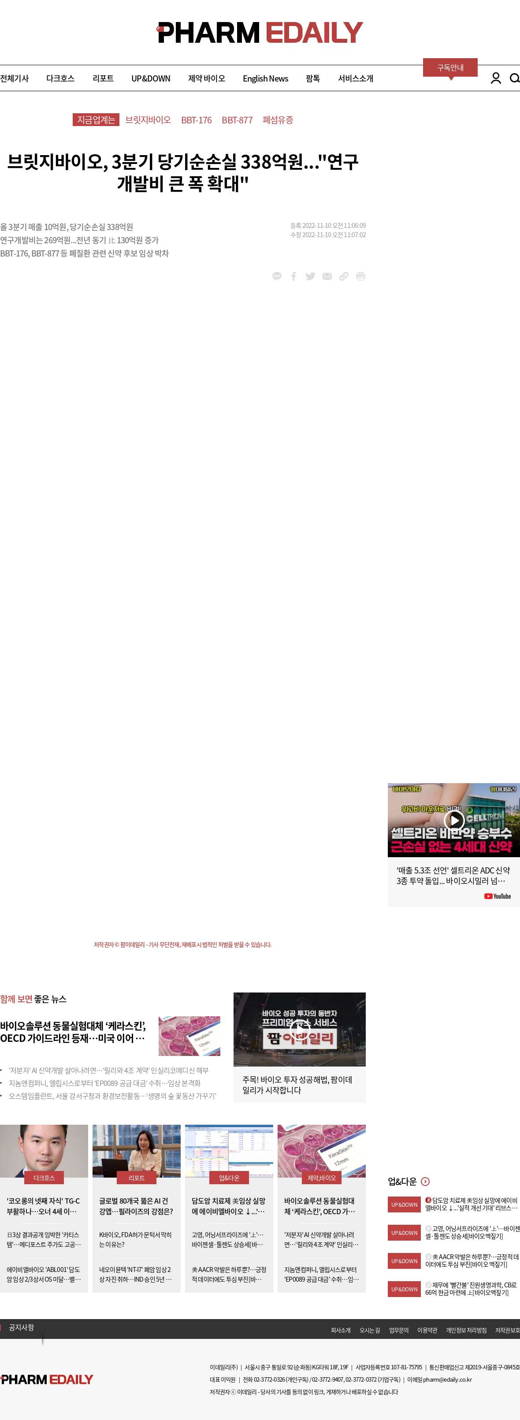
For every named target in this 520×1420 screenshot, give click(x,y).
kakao (277, 276)
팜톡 (313, 78)
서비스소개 (356, 78)
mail (327, 276)
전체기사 (14, 78)
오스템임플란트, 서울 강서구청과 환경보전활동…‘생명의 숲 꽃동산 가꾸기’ (112, 1095)
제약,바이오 (322, 1177)
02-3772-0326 (269, 1379)
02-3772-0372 (360, 1379)
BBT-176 (196, 119)
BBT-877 (237, 119)
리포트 (103, 78)
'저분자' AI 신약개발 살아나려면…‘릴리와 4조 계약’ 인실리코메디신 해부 (108, 1070)
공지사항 (21, 1327)
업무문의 (399, 1330)
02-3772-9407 (327, 1379)
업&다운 (229, 1177)
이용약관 (427, 1330)
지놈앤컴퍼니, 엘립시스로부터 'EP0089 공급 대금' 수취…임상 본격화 (105, 1083)
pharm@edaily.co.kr (447, 1379)
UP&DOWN (150, 78)
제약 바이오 (206, 78)
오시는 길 (370, 1330)
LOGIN (494, 78)
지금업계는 (96, 119)
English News (265, 78)
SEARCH (515, 78)
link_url (344, 276)
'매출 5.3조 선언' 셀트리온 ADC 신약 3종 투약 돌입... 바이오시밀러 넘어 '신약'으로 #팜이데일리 (453, 880)
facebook (294, 276)
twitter (310, 276)
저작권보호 (507, 1330)
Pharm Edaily (46, 1379)
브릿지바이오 (148, 119)
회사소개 (341, 1330)
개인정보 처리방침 (466, 1330)
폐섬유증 (278, 119)
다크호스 (60, 78)
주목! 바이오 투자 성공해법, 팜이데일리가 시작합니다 (297, 1085)
